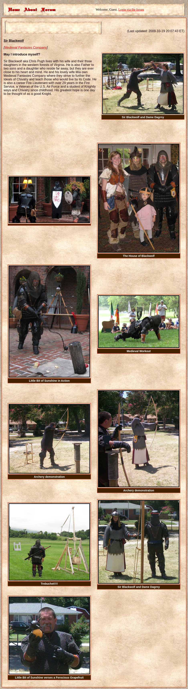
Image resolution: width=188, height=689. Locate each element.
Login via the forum (131, 9)
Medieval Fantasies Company (25, 47)
